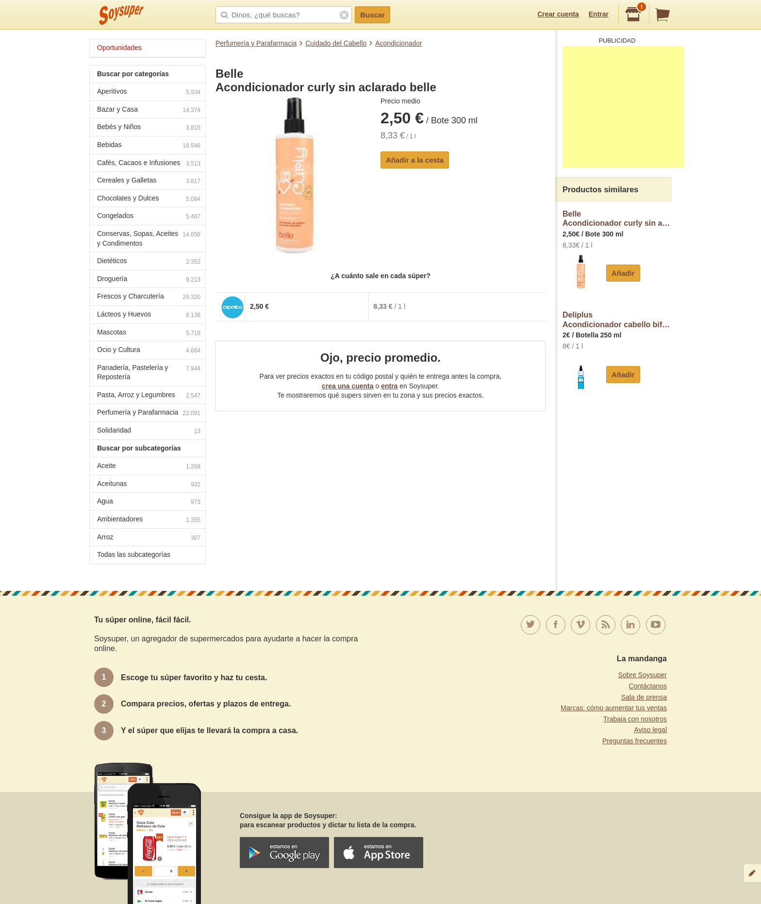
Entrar (599, 14)
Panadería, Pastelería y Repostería (148, 372)
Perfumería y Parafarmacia (256, 43)
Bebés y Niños (148, 128)
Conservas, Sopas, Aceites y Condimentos (148, 238)
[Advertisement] (623, 106)
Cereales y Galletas (148, 181)
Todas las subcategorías (133, 554)
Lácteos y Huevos (148, 315)
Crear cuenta (558, 14)
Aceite (148, 467)
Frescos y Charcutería (148, 297)
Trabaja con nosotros (635, 719)
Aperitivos (148, 92)
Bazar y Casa (148, 110)
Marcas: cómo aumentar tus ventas (614, 708)
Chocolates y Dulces (148, 199)
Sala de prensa (644, 697)
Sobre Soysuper (642, 675)
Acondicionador (398, 43)
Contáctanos (648, 686)
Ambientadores (148, 520)
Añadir (623, 273)
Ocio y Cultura (148, 351)
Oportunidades (119, 47)
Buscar (372, 15)
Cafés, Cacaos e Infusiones (148, 164)
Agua (148, 502)
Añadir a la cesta (415, 160)
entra (389, 386)
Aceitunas (148, 485)
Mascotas (148, 333)
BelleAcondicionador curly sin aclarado (617, 219)
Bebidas (148, 146)
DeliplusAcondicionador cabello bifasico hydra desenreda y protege (617, 320)
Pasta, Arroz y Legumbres (148, 396)
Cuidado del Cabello (335, 43)
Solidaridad (148, 431)
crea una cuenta (348, 386)
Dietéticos (148, 262)
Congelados (148, 217)
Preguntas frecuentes (634, 741)
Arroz (148, 538)
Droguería (148, 280)
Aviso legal (650, 730)
